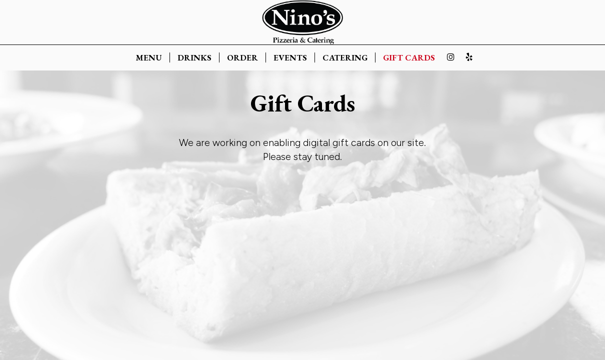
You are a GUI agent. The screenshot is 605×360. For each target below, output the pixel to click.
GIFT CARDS (409, 57)
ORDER (242, 57)
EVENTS (290, 57)
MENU (149, 57)
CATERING (345, 57)
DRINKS (195, 57)
